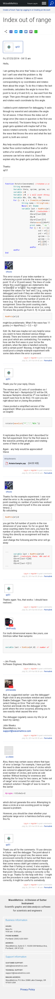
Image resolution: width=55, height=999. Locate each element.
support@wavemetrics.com (17, 731)
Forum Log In (32, 4)
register (34, 358)
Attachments (10, 458)
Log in (26, 358)
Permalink (48, 361)
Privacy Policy (27, 989)
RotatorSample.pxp (17, 463)
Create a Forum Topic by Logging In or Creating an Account (26, 10)
